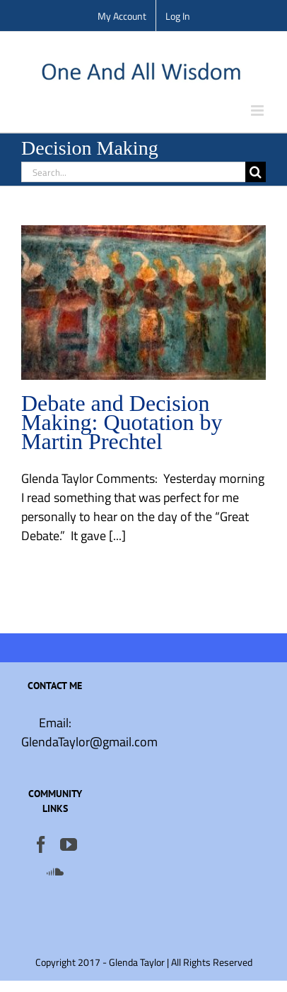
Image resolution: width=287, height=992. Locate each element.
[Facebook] (41, 844)
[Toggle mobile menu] (258, 110)
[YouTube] (68, 844)
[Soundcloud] (55, 871)
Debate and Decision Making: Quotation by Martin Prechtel (121, 422)
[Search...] (133, 172)
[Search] (255, 172)
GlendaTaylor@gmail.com (89, 741)
